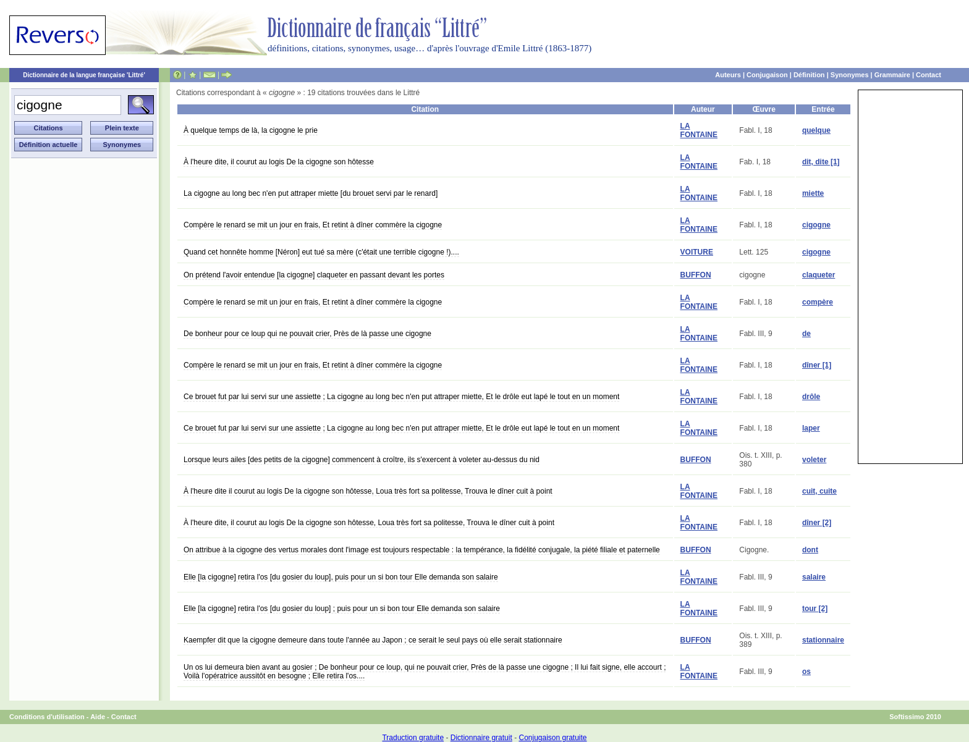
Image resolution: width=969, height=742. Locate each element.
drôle (811, 396)
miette (813, 193)
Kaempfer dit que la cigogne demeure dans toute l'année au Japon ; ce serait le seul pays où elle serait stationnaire (373, 640)
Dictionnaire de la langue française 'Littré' (84, 75)
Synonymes (850, 74)
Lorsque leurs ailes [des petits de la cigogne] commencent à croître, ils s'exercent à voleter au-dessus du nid (362, 459)
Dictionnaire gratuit (481, 737)
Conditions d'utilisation (47, 716)
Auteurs (728, 74)
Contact (928, 74)
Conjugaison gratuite (552, 737)
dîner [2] (816, 522)
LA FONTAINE (698, 130)
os (806, 671)
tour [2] (814, 608)
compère (817, 302)
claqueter (818, 275)
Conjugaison (767, 74)
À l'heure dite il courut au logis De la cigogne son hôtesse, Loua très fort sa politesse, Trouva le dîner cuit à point (368, 491)
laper (811, 428)
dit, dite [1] (821, 162)
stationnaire (823, 640)
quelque (816, 130)
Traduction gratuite (413, 737)
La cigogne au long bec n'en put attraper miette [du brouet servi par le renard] (311, 193)
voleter (814, 459)
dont (810, 550)
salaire (814, 577)
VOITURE (696, 252)
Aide (97, 716)
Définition (809, 74)
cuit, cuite (819, 491)
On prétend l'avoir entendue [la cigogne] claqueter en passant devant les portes (314, 275)
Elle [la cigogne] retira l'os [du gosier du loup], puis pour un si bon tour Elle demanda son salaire (341, 577)
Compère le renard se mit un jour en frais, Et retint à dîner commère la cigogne (313, 225)
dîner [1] (816, 365)
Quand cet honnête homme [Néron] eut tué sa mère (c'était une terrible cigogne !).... (321, 252)
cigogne (816, 225)
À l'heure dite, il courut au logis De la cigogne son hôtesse (279, 162)
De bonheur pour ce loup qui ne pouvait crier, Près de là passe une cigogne (307, 333)
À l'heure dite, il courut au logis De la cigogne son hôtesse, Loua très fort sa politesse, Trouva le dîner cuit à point (369, 522)
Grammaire (892, 74)
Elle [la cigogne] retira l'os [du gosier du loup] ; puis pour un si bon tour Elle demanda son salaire (342, 608)
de (806, 333)
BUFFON (695, 275)
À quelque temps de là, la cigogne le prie (251, 130)
